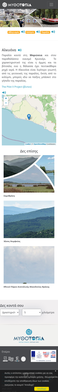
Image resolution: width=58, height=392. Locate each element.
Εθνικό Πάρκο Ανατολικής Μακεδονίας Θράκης (26, 286)
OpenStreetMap (40, 144)
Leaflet (28, 144)
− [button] (6, 103)
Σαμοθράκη (9, 195)
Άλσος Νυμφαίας (12, 241)
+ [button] (6, 98)
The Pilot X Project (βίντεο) (17, 86)
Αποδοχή (41, 389)
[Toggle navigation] (51, 5)
